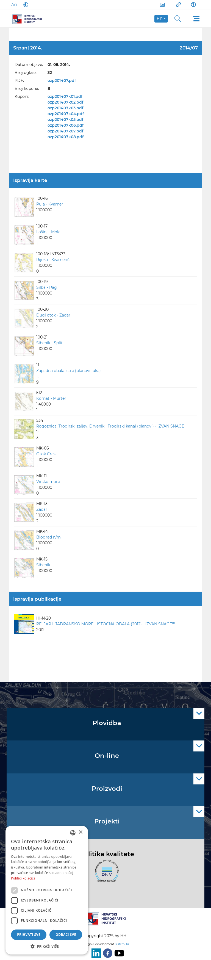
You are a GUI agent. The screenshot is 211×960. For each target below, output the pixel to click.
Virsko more (48, 481)
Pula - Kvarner (49, 204)
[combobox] (73, 833)
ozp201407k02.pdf (65, 102)
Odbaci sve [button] (65, 934)
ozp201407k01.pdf (65, 96)
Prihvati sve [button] (28, 934)
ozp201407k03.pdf (65, 108)
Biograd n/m (48, 537)
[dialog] (46, 890)
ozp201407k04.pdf (66, 113)
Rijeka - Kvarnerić (53, 259)
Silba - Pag (46, 287)
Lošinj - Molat (49, 231)
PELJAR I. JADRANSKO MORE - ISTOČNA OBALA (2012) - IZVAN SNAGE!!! (105, 623)
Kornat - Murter (51, 398)
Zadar (41, 509)
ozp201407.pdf (62, 80)
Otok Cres (45, 453)
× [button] (80, 832)
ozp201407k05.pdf (65, 119)
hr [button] (160, 18)
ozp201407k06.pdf (66, 125)
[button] (46, 946)
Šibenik (43, 564)
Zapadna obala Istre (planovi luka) (68, 370)
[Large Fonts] (14, 4)
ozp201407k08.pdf (66, 136)
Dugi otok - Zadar (53, 315)
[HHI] (29, 18)
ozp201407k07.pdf (65, 131)
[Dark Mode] (25, 4)
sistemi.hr (122, 944)
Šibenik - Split (49, 342)
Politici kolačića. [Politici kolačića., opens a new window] (24, 878)
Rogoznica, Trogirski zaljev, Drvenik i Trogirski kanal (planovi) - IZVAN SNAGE (110, 426)
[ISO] (105, 874)
